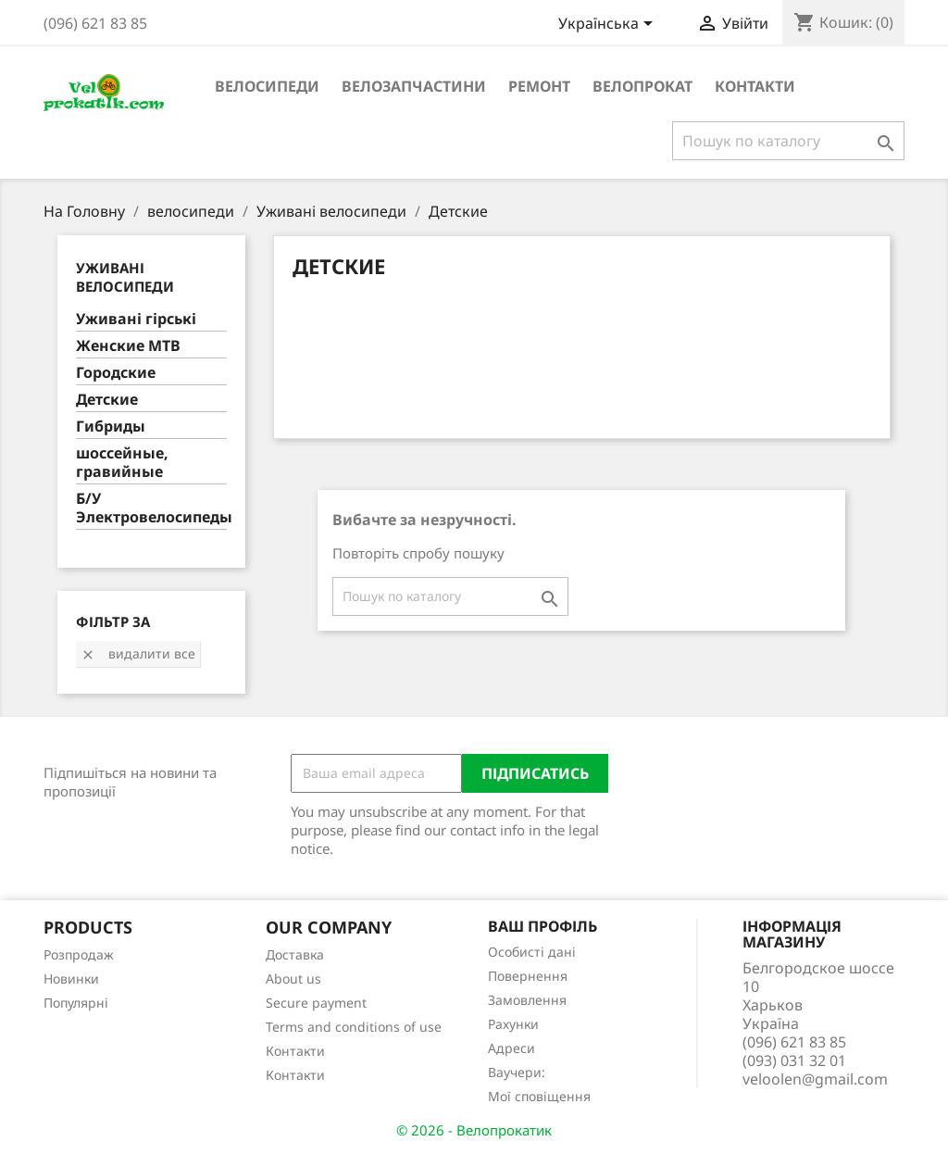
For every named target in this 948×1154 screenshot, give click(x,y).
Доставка (295, 954)
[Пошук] (788, 140)
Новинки (71, 978)
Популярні (76, 1002)
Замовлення (527, 1000)
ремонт (539, 86)
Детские (107, 399)
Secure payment (316, 1002)
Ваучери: (516, 1072)
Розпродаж (79, 954)
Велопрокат (642, 86)
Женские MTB (128, 346)
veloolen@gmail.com (815, 1079)
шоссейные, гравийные (122, 463)
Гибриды (110, 426)
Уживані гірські (136, 319)
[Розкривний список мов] (608, 25)
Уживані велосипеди (125, 276)
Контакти (755, 86)
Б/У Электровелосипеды (151, 508)
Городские (116, 373)
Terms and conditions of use (354, 1026)
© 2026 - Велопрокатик (474, 1130)
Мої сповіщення (539, 1096)
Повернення (528, 976)
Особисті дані (532, 951)
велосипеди (267, 86)
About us (293, 978)
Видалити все (138, 653)
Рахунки (513, 1024)
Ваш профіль (542, 926)
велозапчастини (414, 86)
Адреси (511, 1048)
